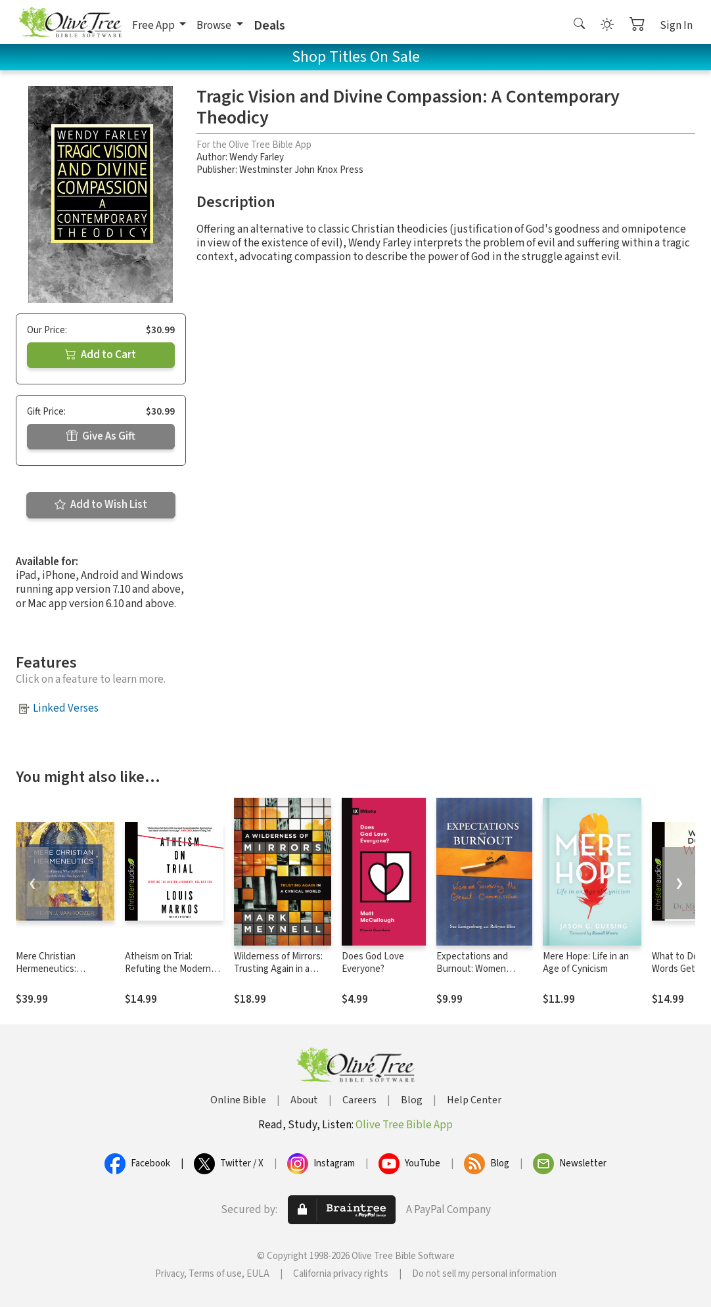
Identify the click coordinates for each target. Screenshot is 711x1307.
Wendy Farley (256, 157)
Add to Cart (100, 355)
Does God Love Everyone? (373, 963)
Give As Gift (100, 436)
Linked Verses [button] (66, 708)
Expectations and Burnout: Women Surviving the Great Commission (475, 975)
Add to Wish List (101, 505)
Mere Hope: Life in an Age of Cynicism (586, 963)
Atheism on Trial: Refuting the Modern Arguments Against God (174, 969)
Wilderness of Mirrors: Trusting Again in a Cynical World (278, 969)
